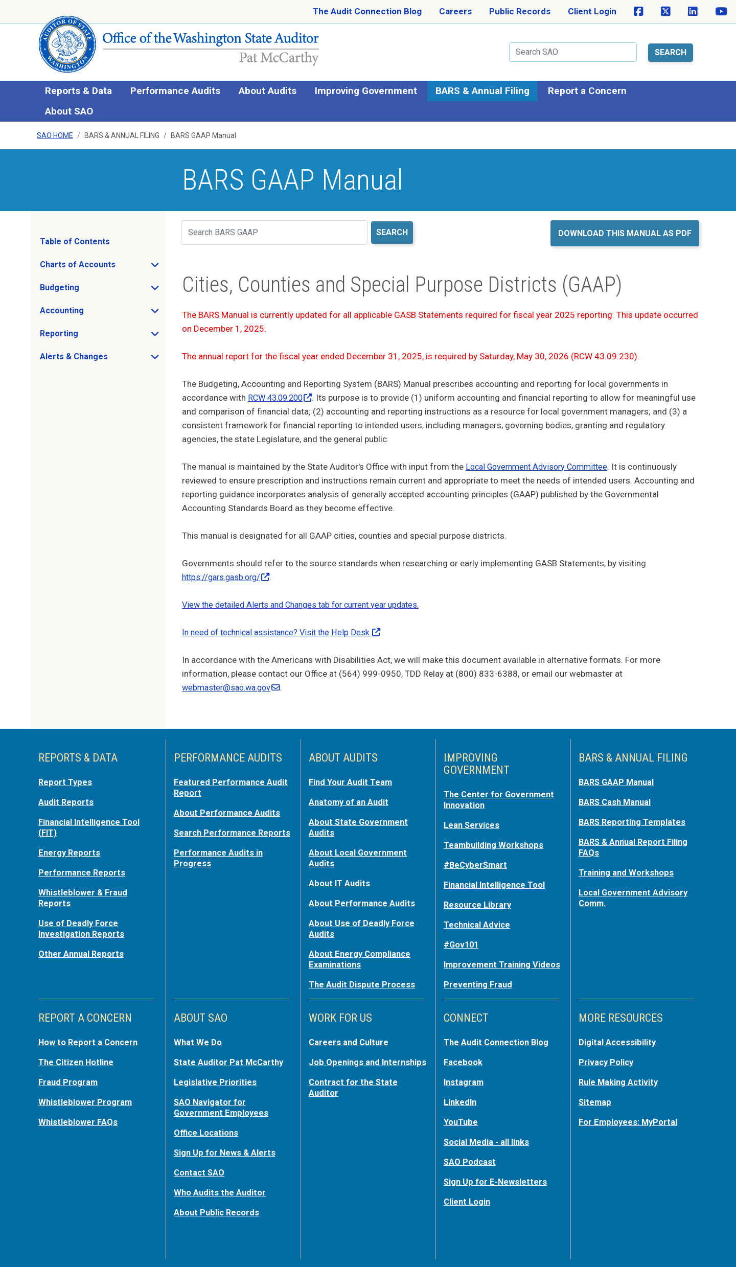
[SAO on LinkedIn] (692, 12)
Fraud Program (68, 1083)
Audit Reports (66, 799)
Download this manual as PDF (625, 231)
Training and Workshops (627, 867)
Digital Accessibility (618, 1044)
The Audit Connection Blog (367, 11)
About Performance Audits (228, 809)
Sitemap (595, 1102)
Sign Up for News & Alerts (226, 1151)
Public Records (519, 11)
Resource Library (479, 899)
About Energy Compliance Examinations (361, 951)
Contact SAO (200, 1171)
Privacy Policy (607, 1063)
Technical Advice (478, 918)
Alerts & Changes (102, 357)
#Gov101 (462, 938)
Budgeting (90, 288)
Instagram (464, 1083)
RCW (283, 395)
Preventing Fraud (479, 987)
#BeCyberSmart (477, 860)
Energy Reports (70, 848)
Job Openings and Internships (345, 1068)
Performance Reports (82, 867)
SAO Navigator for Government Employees (222, 1107)
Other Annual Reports (82, 946)
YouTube (461, 1122)
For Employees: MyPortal (629, 1122)
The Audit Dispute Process (363, 976)
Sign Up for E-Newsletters (496, 1180)
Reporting (89, 334)
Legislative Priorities (215, 1083)
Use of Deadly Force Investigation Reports (82, 921)
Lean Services (472, 821)
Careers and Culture (350, 1044)
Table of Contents (75, 239)
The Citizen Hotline (77, 1063)
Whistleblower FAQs (78, 1122)
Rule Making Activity (620, 1083)
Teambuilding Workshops (494, 841)
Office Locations (207, 1132)
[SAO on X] (665, 12)
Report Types (65, 779)
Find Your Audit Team (352, 779)
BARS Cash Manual (617, 799)
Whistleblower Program (85, 1102)
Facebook (464, 1063)
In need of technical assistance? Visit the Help (286, 630)
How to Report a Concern (89, 1044)
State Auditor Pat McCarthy (230, 1063)
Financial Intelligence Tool (496, 879)
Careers (455, 11)
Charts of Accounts (102, 265)
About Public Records (218, 1210)
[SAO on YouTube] (721, 12)
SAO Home (55, 133)
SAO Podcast (470, 1161)
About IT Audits (340, 877)
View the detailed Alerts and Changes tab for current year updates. (309, 602)
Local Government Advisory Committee (541, 464)
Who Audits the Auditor (221, 1190)
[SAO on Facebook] (638, 12)
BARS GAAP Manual (618, 779)
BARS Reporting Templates (633, 818)
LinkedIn (461, 1102)
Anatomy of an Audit (350, 799)
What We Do (198, 1044)
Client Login (592, 11)
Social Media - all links (488, 1141)
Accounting (92, 311)
